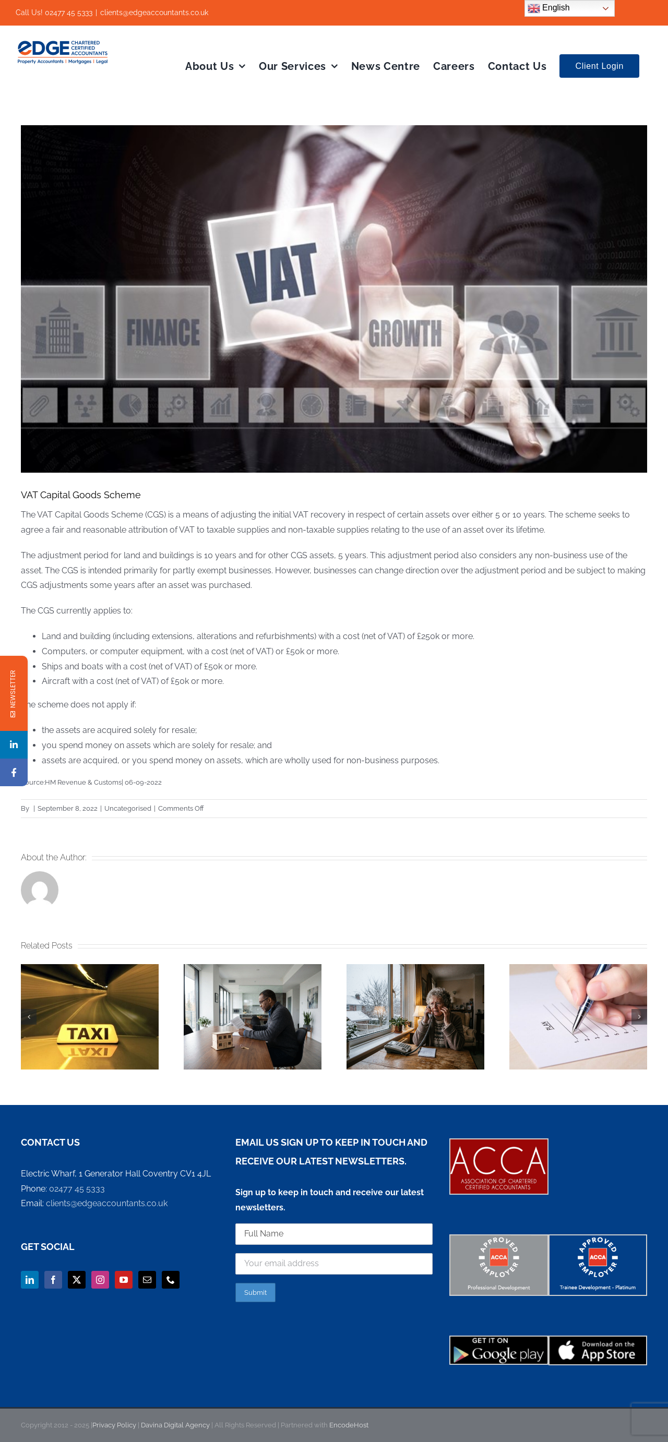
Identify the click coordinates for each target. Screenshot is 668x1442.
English (549, 8)
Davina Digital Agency (176, 1425)
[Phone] (171, 1280)
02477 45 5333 (77, 1189)
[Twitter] (77, 1280)
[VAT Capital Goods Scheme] (334, 299)
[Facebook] (53, 1280)
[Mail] (147, 1280)
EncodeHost (348, 1425)
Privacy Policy (114, 1425)
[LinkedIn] (30, 1280)
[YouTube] (124, 1280)
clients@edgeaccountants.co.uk (154, 12)
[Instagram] (100, 1280)
